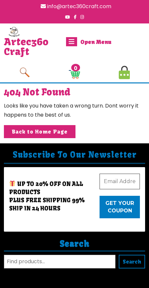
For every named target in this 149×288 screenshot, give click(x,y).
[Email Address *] (120, 182)
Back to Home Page (43, 132)
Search (74, 244)
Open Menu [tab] (88, 41)
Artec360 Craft (26, 47)
